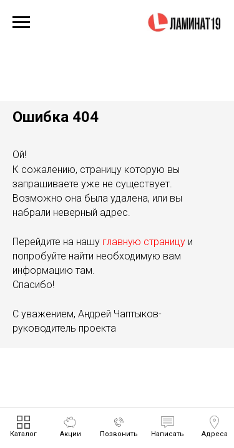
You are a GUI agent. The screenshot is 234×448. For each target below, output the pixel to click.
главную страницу (143, 242)
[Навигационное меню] (21, 22)
